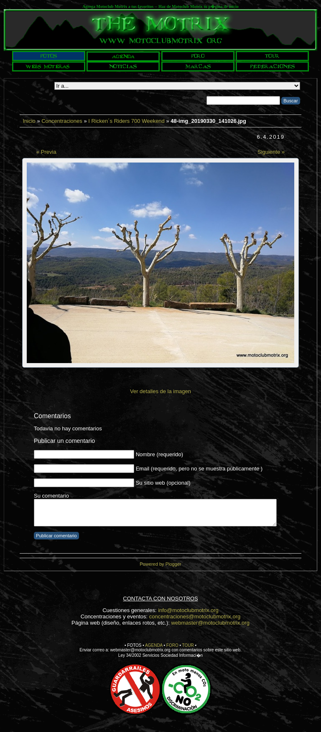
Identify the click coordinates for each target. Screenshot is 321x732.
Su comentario (51, 496)
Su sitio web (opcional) (163, 483)
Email (143, 468)
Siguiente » (271, 152)
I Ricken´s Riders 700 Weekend (126, 121)
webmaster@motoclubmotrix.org (210, 623)
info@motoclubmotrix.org (188, 610)
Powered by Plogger (160, 564)
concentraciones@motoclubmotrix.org (194, 616)
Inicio (29, 121)
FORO (172, 645)
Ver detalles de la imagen (160, 391)
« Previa (46, 152)
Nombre (145, 454)
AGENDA (154, 645)
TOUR (188, 645)
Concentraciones (61, 121)
